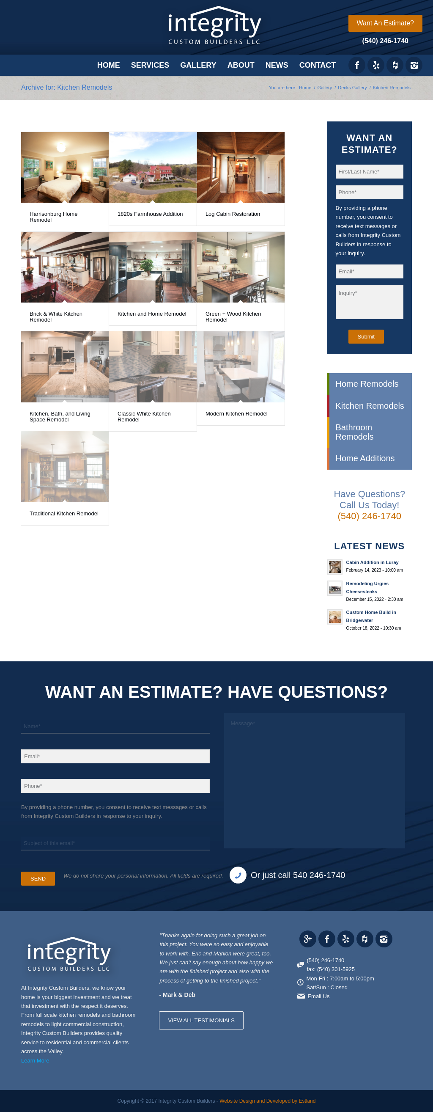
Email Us (318, 996)
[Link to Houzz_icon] (394, 65)
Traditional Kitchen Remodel (64, 513)
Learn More (35, 1060)
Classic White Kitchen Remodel (144, 416)
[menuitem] (385, 23)
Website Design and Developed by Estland (267, 1101)
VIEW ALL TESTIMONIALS (201, 1020)
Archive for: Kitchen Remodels (66, 87)
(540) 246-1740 (385, 40)
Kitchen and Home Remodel (152, 314)
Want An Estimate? (385, 23)
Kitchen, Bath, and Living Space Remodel (60, 416)
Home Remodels (367, 383)
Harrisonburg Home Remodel (53, 217)
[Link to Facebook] (356, 65)
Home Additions (365, 458)
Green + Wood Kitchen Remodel (233, 317)
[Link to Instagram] (414, 65)
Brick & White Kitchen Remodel (56, 317)
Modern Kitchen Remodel (237, 413)
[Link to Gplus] (307, 938)
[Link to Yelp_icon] (375, 65)
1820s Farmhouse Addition (150, 214)
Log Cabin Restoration (233, 214)
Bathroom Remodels (355, 432)
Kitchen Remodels (370, 405)
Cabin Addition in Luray (372, 562)
